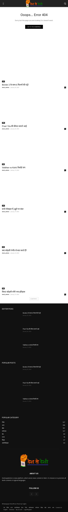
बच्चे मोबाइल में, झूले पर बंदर (12, 209)
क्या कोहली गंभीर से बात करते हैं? (14, 250)
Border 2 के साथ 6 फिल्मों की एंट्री (15, 85)
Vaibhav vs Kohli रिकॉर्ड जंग (13, 167)
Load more (34, 299)
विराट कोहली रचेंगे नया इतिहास (13, 292)
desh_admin (5, 87)
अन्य (3, 81)
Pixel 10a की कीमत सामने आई (14, 126)
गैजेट (3, 123)
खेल (3, 164)
